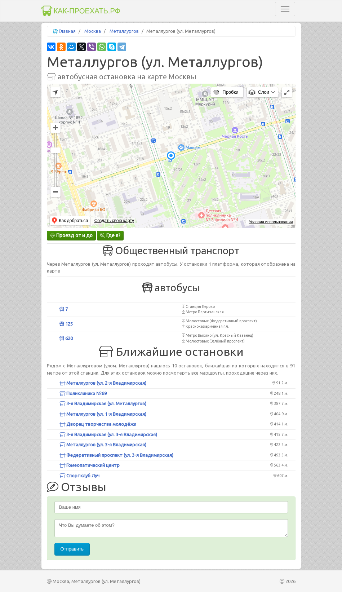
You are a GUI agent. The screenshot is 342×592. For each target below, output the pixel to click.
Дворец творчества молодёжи (97, 424)
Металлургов (124, 31)
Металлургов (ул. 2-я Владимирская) (102, 382)
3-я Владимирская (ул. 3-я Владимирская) (108, 434)
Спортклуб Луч (79, 475)
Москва (92, 31)
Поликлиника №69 (83, 393)
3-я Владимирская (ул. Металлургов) (102, 403)
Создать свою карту (114, 220)
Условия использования (271, 222)
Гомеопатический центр (89, 465)
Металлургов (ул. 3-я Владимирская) (102, 444)
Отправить (72, 549)
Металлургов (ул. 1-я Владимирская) (102, 413)
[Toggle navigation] (285, 9)
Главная (67, 31)
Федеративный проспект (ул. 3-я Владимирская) (116, 455)
